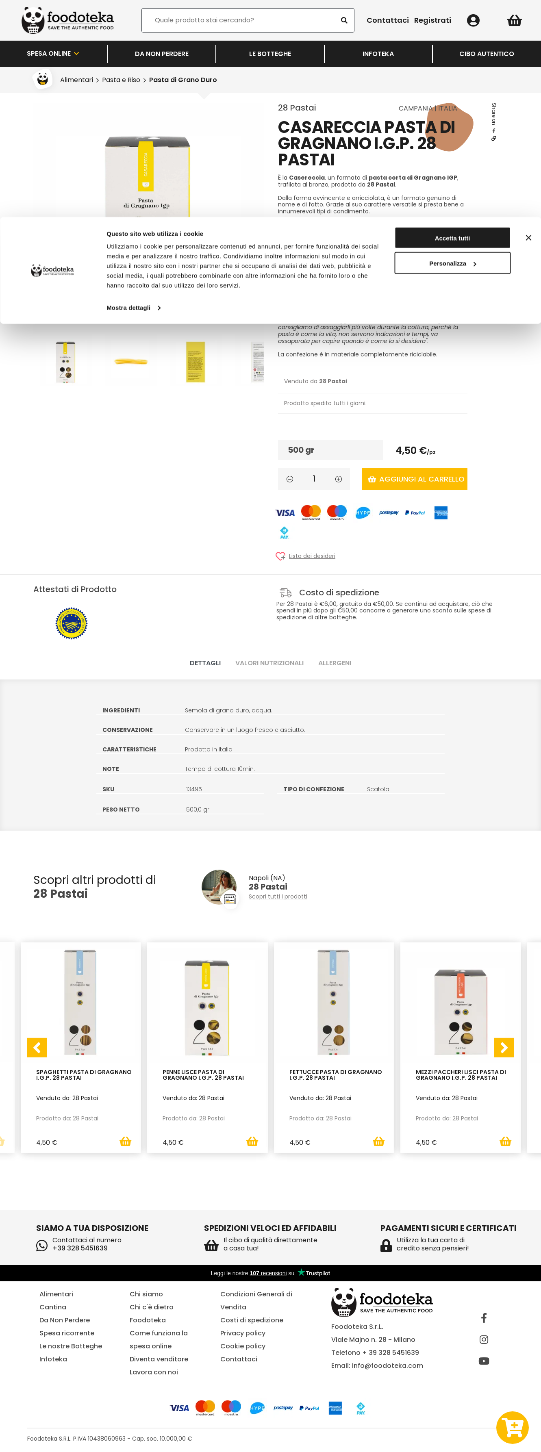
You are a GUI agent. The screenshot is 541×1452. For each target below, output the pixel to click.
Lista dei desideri (312, 556)
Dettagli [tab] (205, 663)
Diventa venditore (159, 1359)
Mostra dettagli (128, 90)
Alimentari (56, 1294)
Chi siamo (146, 1294)
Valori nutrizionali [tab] (269, 663)
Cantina (52, 1307)
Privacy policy (242, 1333)
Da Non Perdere (64, 1320)
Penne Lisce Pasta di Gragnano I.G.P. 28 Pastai (203, 1075)
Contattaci (238, 1359)
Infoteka (53, 1359)
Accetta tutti (452, 21)
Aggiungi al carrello (416, 479)
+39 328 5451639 (80, 1248)
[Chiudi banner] (528, 21)
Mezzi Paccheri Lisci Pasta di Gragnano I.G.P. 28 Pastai (461, 1075)
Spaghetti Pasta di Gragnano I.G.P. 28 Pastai (84, 1075)
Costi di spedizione (251, 1320)
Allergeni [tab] (334, 663)
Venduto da (315, 381)
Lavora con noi (154, 1372)
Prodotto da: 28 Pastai (67, 1118)
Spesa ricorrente (66, 1333)
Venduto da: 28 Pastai (67, 1098)
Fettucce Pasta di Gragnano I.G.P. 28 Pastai (335, 1075)
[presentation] (37, 1047)
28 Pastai (297, 107)
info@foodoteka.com (387, 1365)
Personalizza (452, 46)
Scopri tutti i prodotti (278, 896)
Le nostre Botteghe (70, 1346)
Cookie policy (242, 1346)
